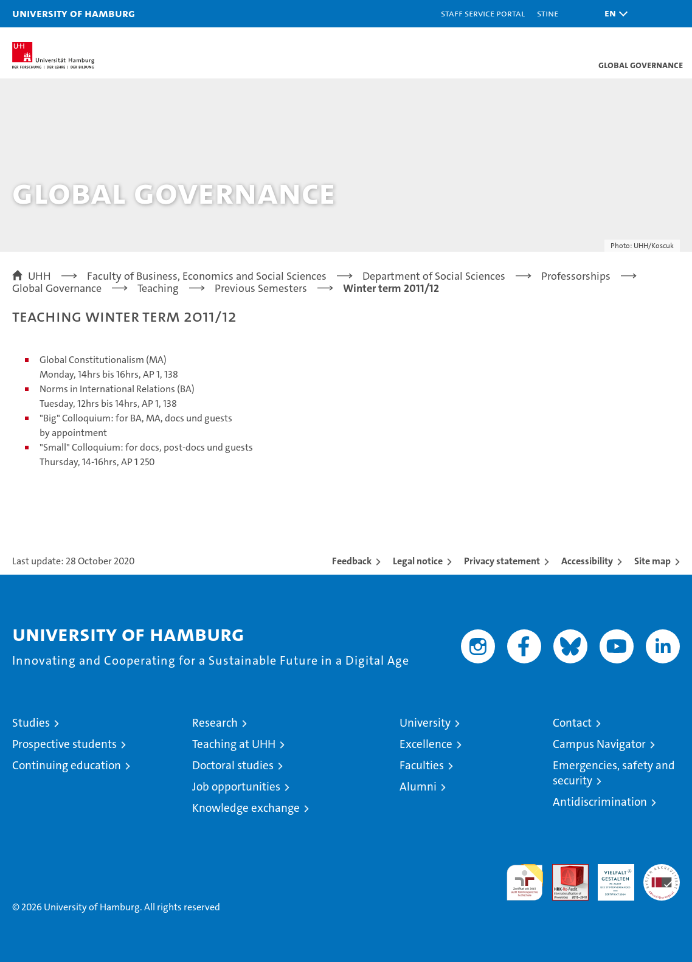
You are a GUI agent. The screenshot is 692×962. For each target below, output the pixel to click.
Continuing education (66, 765)
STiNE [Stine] (547, 13)
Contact (572, 722)
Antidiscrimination (600, 801)
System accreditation (661, 877)
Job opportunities (236, 786)
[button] (613, 13)
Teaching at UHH (233, 744)
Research (215, 722)
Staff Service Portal (483, 13)
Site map (652, 561)
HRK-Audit (609, 877)
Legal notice (418, 561)
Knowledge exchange (246, 807)
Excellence (426, 744)
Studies (31, 722)
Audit (563, 870)
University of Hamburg (73, 13)
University (425, 722)
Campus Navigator (599, 744)
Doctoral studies (233, 765)
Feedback (352, 561)
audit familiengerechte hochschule (525, 882)
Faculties (422, 765)
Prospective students (64, 744)
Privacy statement (502, 561)
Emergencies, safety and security (614, 773)
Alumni (418, 786)
